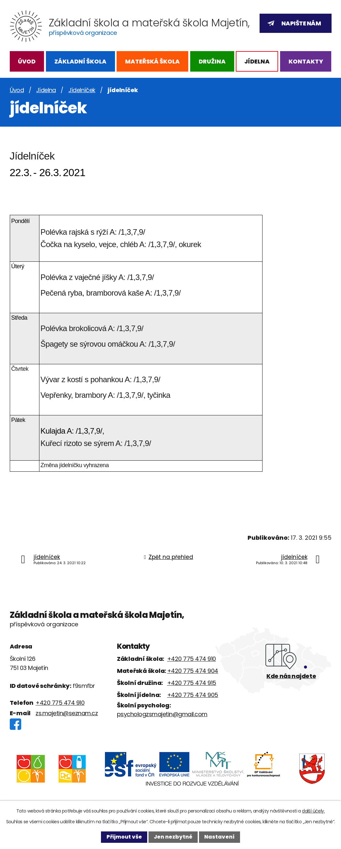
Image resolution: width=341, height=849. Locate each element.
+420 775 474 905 (192, 695)
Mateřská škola (152, 61)
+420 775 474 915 (191, 683)
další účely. (313, 811)
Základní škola (80, 61)
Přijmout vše (124, 837)
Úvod (27, 61)
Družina (212, 61)
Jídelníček (81, 90)
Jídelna (257, 61)
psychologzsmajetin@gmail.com (162, 714)
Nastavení (219, 837)
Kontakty (306, 61)
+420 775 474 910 (60, 703)
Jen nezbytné (173, 837)
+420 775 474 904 (192, 671)
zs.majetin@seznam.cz (67, 713)
